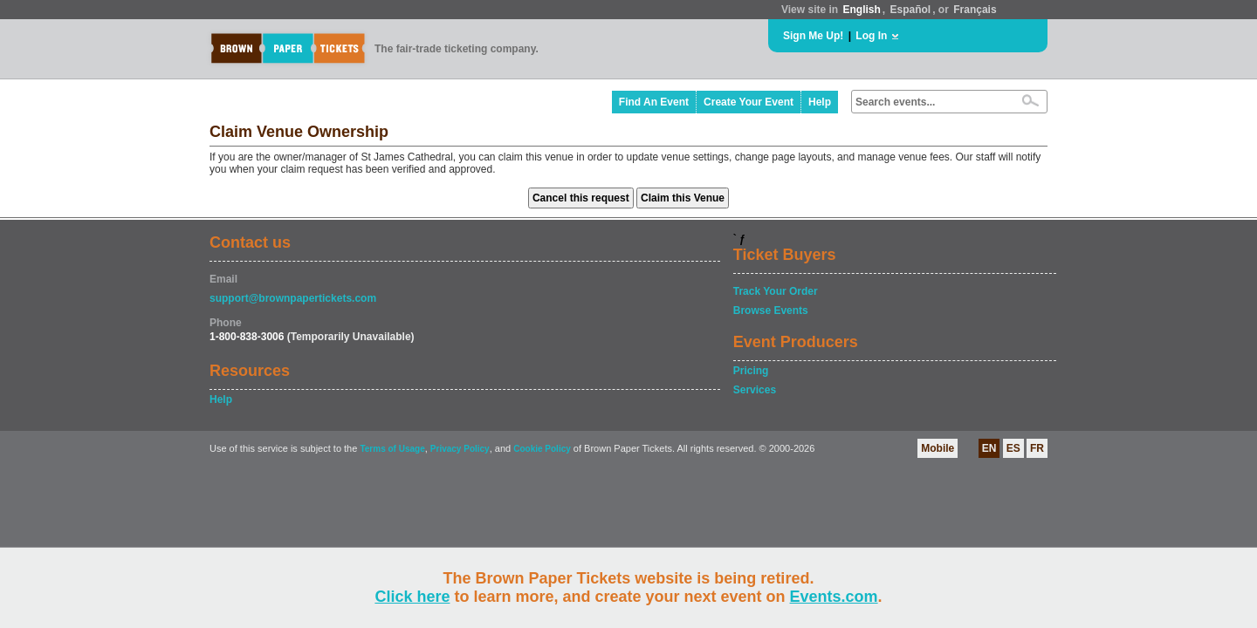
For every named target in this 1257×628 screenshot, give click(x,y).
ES (1013, 448)
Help (819, 102)
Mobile (937, 448)
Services (754, 390)
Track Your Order (775, 291)
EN (989, 448)
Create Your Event (748, 102)
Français (974, 9)
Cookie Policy (542, 449)
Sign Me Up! (813, 36)
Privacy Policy (460, 449)
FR (1037, 448)
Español (910, 9)
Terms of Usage (392, 449)
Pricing (751, 371)
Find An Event (654, 102)
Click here (412, 596)
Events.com (834, 596)
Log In (871, 36)
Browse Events (770, 310)
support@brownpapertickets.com (293, 298)
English (861, 9)
